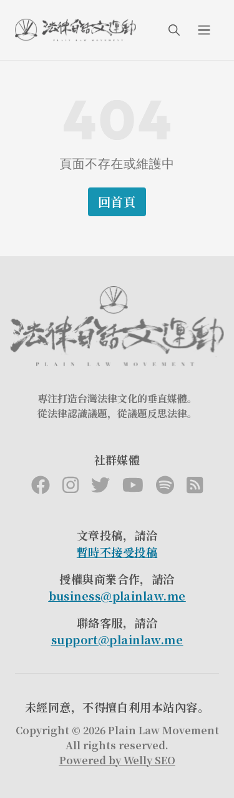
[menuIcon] (204, 30)
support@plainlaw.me (117, 639)
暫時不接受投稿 (117, 552)
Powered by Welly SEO (117, 760)
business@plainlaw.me (117, 595)
